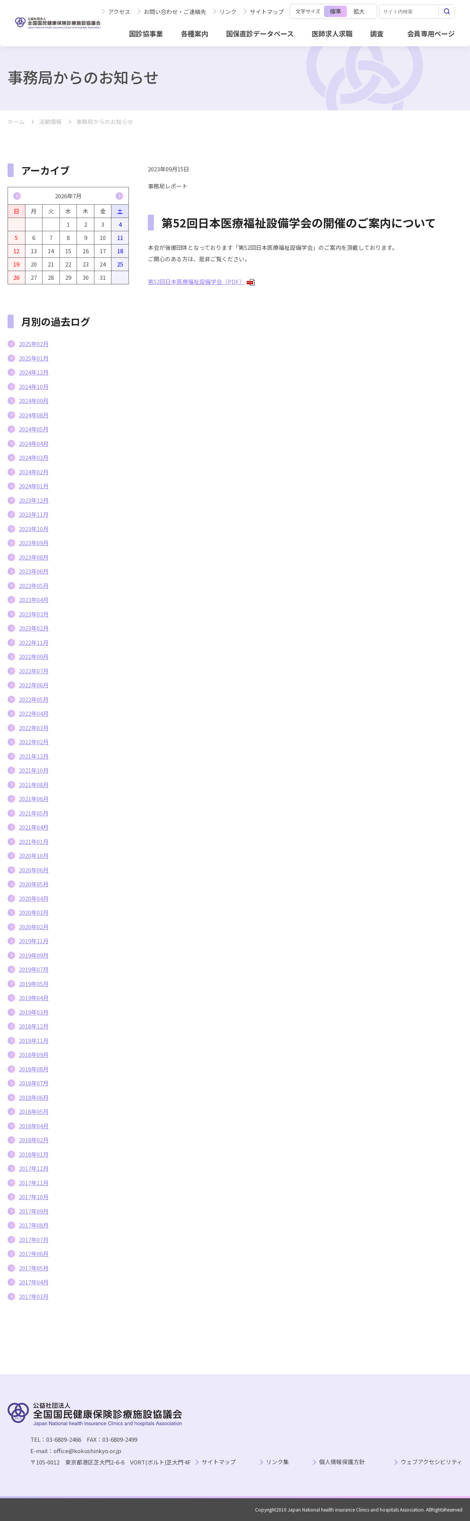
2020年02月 (34, 927)
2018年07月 (34, 1083)
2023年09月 (34, 543)
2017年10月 (34, 1197)
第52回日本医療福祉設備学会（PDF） (201, 281)
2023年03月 (34, 614)
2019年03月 (34, 1012)
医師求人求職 (332, 33)
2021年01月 (34, 841)
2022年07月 (34, 671)
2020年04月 (34, 898)
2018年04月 (34, 1126)
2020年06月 (34, 870)
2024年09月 (34, 401)
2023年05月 (34, 586)
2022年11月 (34, 642)
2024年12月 (34, 372)
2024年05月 (34, 429)
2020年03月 (34, 912)
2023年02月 (34, 628)
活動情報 (50, 121)
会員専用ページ (431, 33)
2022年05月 (34, 699)
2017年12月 (34, 1168)
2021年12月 (34, 756)
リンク (228, 12)
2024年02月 (34, 472)
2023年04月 (34, 600)
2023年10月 (34, 529)
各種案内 (194, 33)
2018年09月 (34, 1054)
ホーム (16, 121)
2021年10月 (34, 770)
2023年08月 (34, 557)
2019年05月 (34, 984)
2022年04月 (34, 713)
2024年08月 (34, 415)
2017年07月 (34, 1239)
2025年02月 (34, 344)
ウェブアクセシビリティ (431, 1462)
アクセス (119, 12)
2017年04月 (34, 1282)
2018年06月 (34, 1097)
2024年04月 (34, 443)
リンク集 (277, 1462)
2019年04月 (34, 998)
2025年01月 (34, 358)
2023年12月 (34, 500)
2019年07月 (34, 969)
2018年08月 (34, 1069)
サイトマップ (267, 12)
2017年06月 (34, 1254)
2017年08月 (34, 1225)
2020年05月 (34, 884)
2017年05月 (34, 1268)
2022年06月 (34, 685)
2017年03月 (34, 1296)
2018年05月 (34, 1111)
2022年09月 (34, 656)
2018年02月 (34, 1140)
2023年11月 (34, 514)
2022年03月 (34, 728)
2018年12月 (34, 1026)
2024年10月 (34, 386)
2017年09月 (34, 1211)
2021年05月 (34, 813)
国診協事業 (146, 33)
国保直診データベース (260, 33)
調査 (377, 33)
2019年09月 (34, 955)
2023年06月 (34, 571)
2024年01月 (34, 486)
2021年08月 (34, 785)
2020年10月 (34, 855)
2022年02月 (34, 742)
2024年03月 (34, 457)
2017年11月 (34, 1183)
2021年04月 (34, 827)
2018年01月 (34, 1154)
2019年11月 (34, 941)
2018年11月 (34, 1040)
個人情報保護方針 (342, 1462)
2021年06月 (34, 799)
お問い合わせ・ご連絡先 (175, 12)
